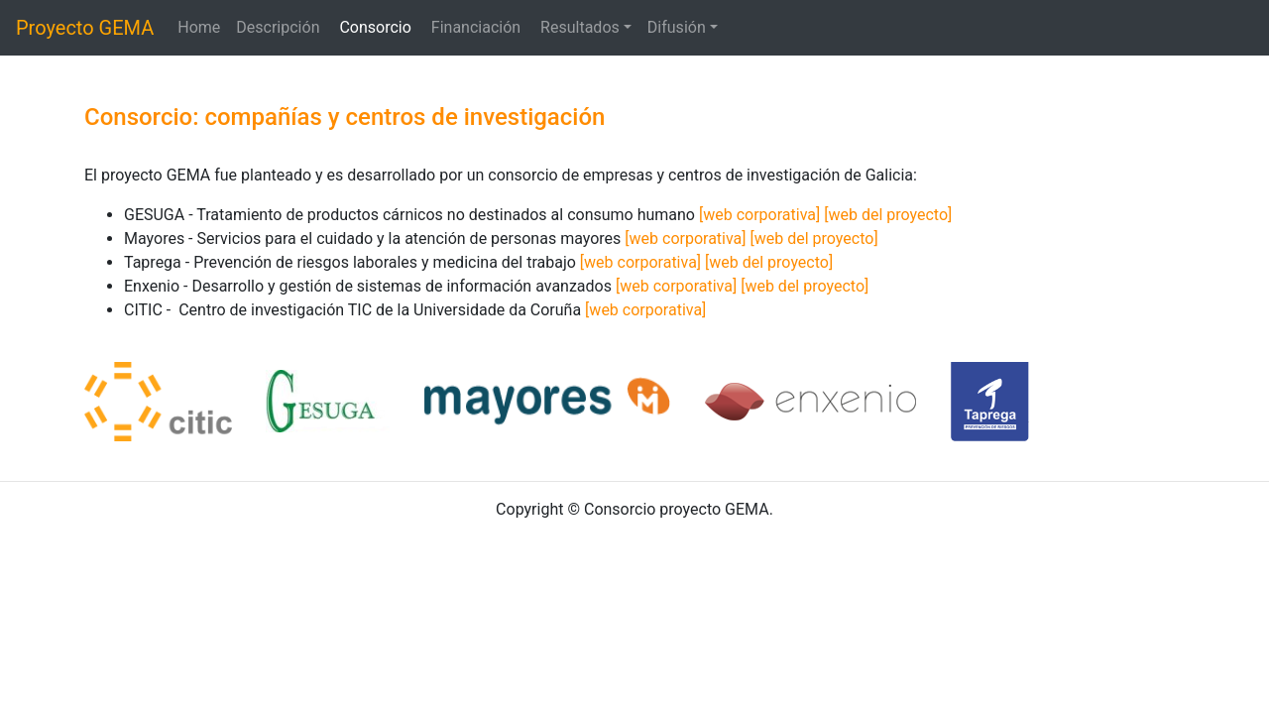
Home (198, 27)
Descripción (279, 27)
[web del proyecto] (888, 214)
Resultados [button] (580, 27)
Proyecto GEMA (85, 28)
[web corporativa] (759, 214)
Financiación (477, 27)
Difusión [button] (676, 27)
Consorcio (376, 27)
